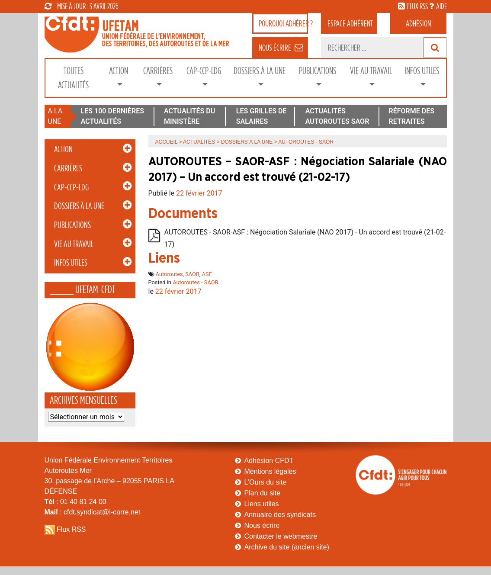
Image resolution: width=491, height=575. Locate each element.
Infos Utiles (421, 71)
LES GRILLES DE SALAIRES (261, 116)
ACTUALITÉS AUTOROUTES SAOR (337, 116)
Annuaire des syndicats (280, 514)
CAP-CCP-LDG (203, 71)
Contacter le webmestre (281, 536)
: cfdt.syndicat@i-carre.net (93, 512)
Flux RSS (71, 529)
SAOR (192, 274)
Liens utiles (261, 504)
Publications (317, 71)
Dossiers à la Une (260, 71)
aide (441, 6)
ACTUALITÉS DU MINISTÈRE (189, 116)
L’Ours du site (265, 482)
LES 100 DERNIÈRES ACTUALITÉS (112, 116)
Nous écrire (262, 525)
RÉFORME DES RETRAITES (411, 116)
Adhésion (418, 23)
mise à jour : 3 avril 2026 (82, 6)
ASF (207, 274)
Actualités (199, 142)
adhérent (350, 23)
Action (118, 71)
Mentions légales (270, 471)
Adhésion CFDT (269, 460)
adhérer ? (283, 23)
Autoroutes (169, 274)
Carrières (158, 71)
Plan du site (262, 493)
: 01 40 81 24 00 (75, 501)
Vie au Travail (371, 71)
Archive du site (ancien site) (287, 547)
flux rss (417, 6)
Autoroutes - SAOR (195, 282)
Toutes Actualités (73, 78)
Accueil (166, 142)
